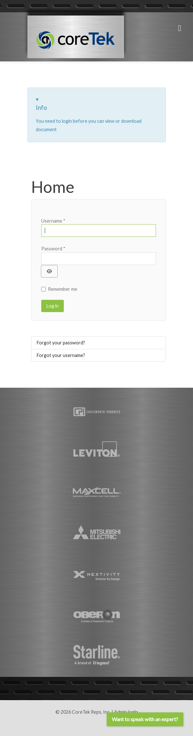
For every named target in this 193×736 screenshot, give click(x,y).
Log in (52, 306)
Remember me (62, 289)
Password (53, 248)
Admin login (126, 712)
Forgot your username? (61, 355)
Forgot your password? (61, 342)
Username (53, 221)
